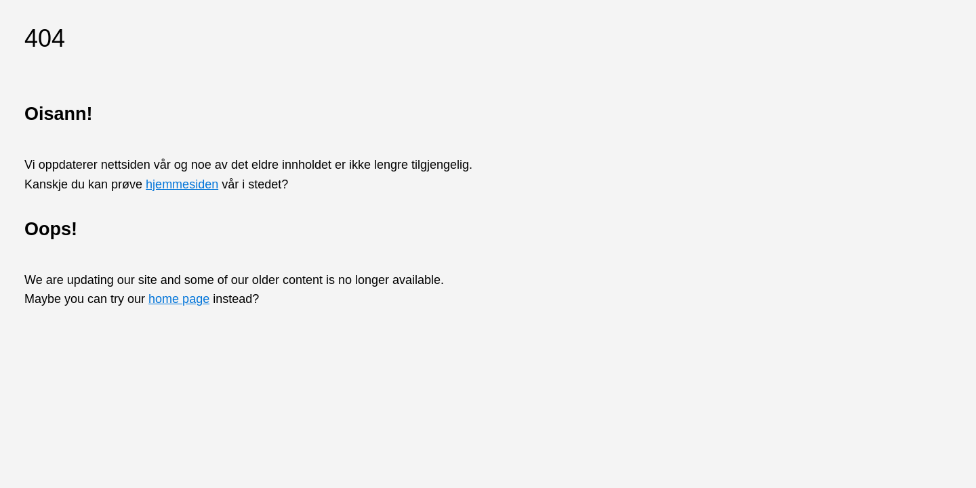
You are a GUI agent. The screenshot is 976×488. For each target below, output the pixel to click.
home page (178, 299)
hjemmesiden (182, 184)
